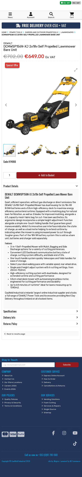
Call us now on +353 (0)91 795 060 (41, 455)
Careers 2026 (9, 386)
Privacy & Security (11, 403)
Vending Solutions (51, 399)
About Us (7, 376)
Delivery (46, 382)
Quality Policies (10, 399)
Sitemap (46, 413)
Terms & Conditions (12, 406)
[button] (75, 69)
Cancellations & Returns (53, 386)
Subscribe (67, 364)
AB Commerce (75, 461)
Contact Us (8, 379)
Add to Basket (46, 175)
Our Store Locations (12, 382)
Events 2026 (9, 389)
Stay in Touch (10, 360)
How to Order (49, 379)
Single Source (49, 409)
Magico (56, 461)
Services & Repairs (51, 406)
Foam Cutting (49, 403)
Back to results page (16, 334)
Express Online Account (53, 376)
